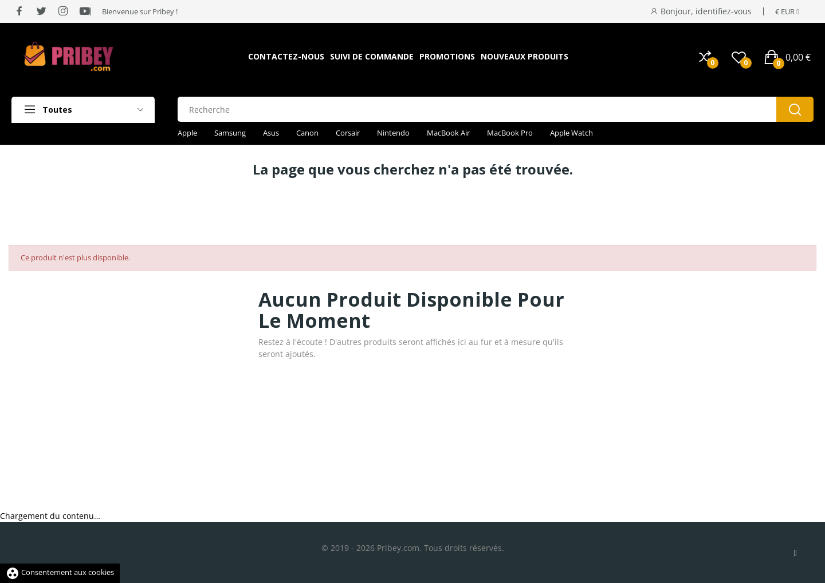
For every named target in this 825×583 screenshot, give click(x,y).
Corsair (348, 133)
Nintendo (393, 133)
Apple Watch (571, 133)
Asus (271, 133)
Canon (307, 133)
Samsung (230, 133)
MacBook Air (448, 133)
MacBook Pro (510, 133)
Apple (187, 133)
